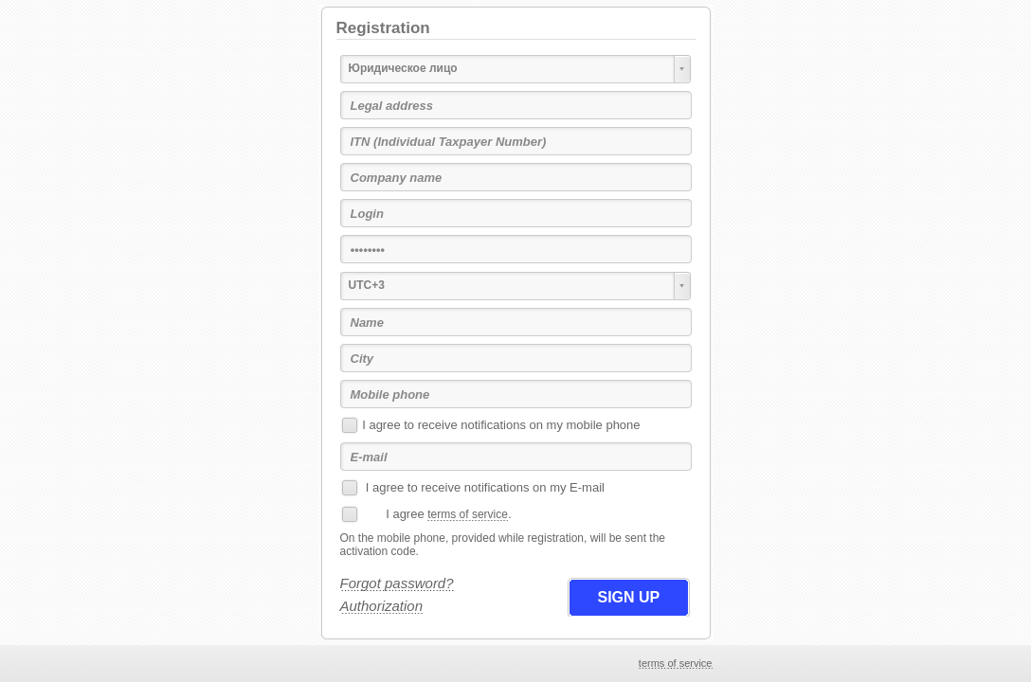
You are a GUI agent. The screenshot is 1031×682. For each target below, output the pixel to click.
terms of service (467, 514)
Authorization (382, 606)
